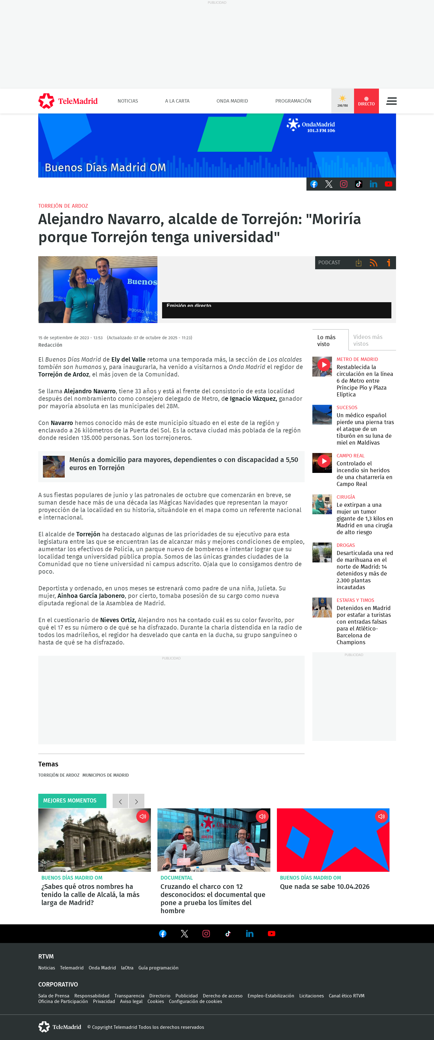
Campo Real (351, 455)
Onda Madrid (232, 101)
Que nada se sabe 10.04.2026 (333, 840)
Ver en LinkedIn (250, 933)
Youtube (388, 184)
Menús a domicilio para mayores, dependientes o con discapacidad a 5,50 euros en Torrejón (54, 467)
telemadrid (59, 1027)
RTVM (46, 957)
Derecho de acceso (223, 996)
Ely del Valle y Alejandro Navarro (97, 289)
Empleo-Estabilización (271, 996)
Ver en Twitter (184, 935)
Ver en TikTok (228, 935)
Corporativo (58, 985)
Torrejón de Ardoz (63, 206)
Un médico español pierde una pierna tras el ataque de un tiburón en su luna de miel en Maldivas (322, 414)
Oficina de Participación (63, 1001)
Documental (177, 878)
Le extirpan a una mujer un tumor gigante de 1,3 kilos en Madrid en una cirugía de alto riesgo (322, 504)
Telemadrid (72, 968)
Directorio (159, 996)
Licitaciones (311, 996)
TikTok (358, 184)
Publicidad (186, 996)
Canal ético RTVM (347, 996)
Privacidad (104, 1001)
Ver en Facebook (162, 935)
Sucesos (347, 407)
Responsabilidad (92, 996)
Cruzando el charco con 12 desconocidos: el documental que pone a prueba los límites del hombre (213, 840)
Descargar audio (358, 262)
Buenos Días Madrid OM (71, 878)
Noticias (128, 101)
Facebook (313, 184)
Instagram (343, 184)
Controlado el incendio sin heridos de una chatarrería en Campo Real (322, 463)
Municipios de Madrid (105, 775)
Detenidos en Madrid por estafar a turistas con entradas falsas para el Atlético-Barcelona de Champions (322, 607)
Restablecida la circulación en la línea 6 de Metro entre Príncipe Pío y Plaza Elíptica (322, 366)
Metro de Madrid (357, 359)
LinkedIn (373, 184)
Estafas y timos (355, 600)
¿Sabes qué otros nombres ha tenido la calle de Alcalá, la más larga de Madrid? (94, 840)
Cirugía (346, 497)
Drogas (346, 545)
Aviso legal (131, 1001)
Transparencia (129, 996)
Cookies (155, 1001)
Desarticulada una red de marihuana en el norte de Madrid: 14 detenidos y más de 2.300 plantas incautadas (322, 552)
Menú (391, 101)
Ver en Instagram (206, 933)
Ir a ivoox (388, 262)
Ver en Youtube (271, 933)
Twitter (328, 184)
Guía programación (158, 968)
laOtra (127, 968)
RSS (373, 262)
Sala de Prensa (53, 996)
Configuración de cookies (195, 1001)
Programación (293, 101)
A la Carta (177, 101)
